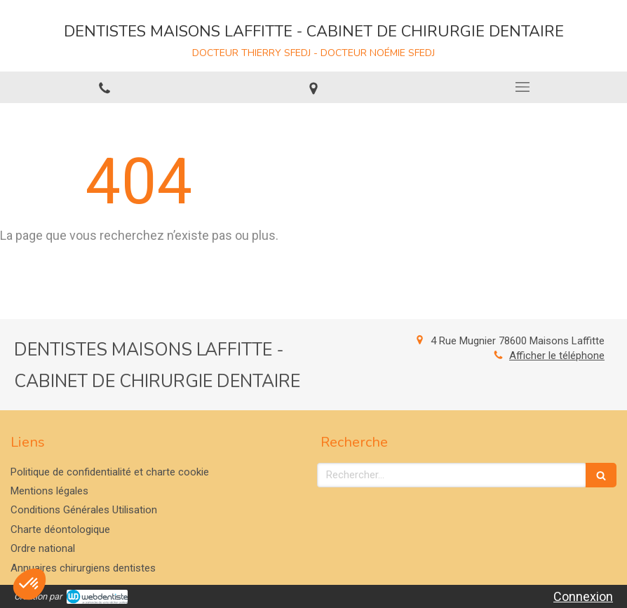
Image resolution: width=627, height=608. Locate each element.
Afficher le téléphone (557, 355)
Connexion (583, 596)
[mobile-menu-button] (522, 87)
